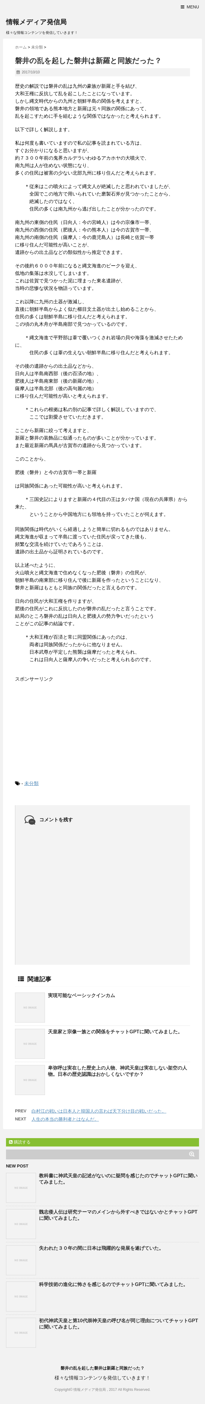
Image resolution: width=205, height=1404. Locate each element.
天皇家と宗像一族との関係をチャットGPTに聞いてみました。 (115, 1031)
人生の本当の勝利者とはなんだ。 (65, 1119)
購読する (20, 1142)
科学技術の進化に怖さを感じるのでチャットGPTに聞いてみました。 (113, 1284)
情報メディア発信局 (36, 22)
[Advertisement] (60, 726)
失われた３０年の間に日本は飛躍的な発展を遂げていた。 (101, 1248)
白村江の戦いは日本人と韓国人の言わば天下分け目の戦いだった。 (98, 1111)
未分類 (31, 783)
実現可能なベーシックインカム (81, 995)
